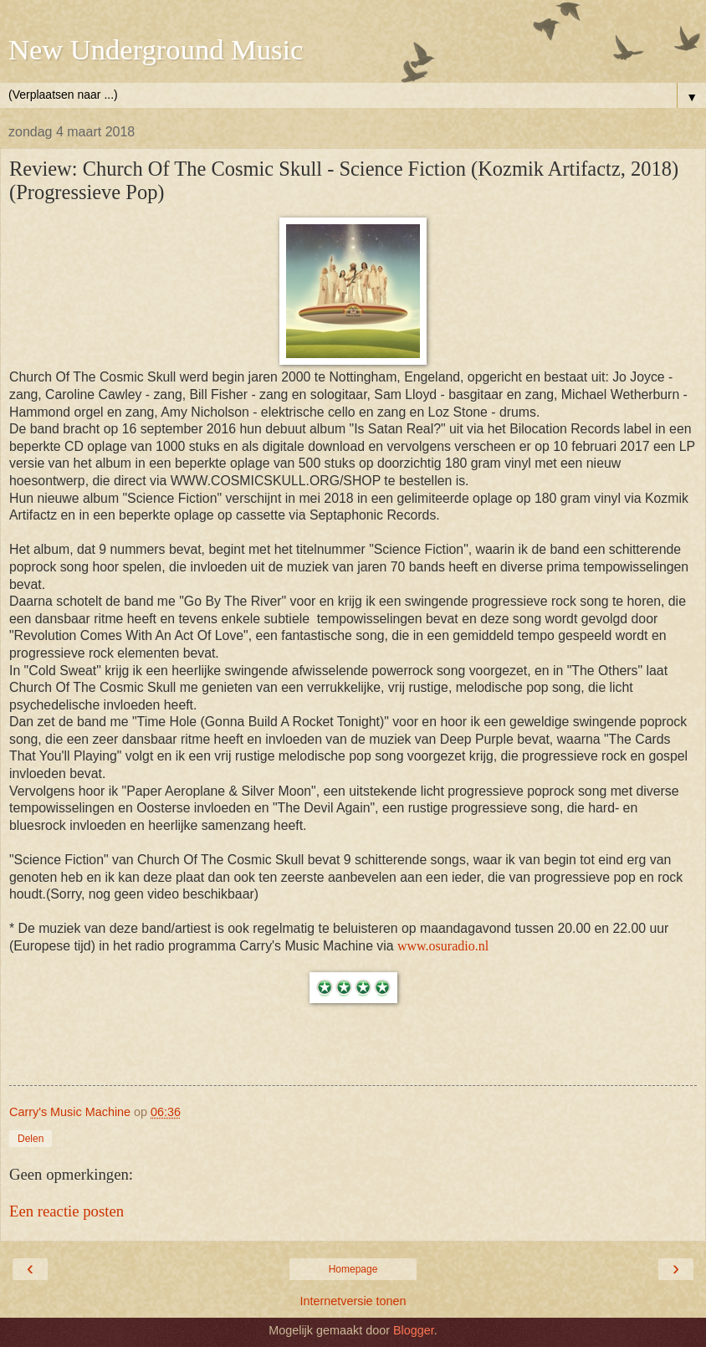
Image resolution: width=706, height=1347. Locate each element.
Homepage (353, 1269)
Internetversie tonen (352, 1301)
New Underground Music (155, 49)
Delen (30, 1139)
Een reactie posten (66, 1211)
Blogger (413, 1330)
